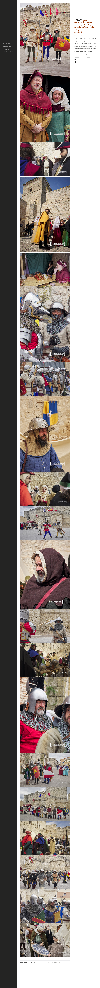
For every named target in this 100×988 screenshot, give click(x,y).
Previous (48, 962)
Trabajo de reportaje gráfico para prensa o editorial (85, 38)
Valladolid (76, 46)
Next (59, 962)
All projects (54, 962)
